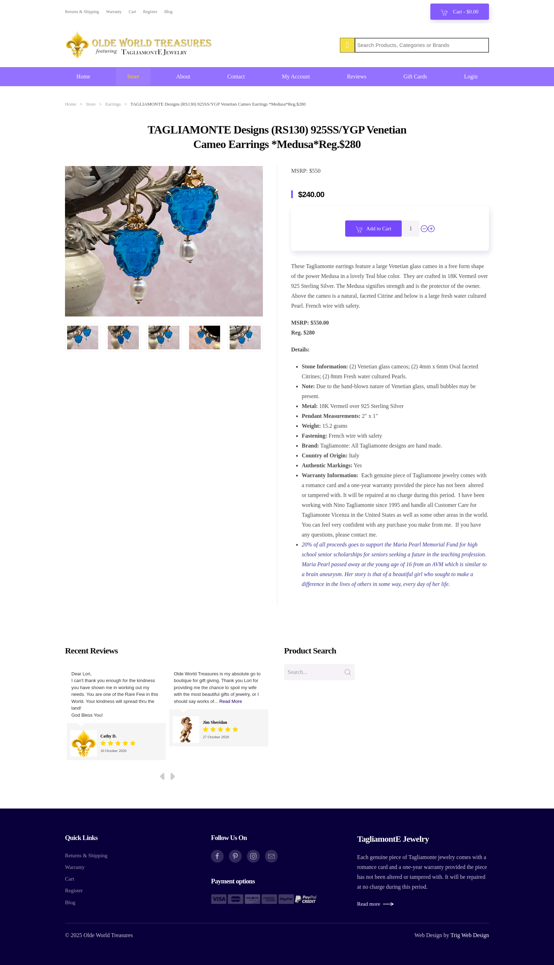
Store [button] (133, 76)
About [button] (183, 76)
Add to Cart (373, 229)
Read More (230, 701)
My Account (296, 76)
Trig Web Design (469, 935)
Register (150, 11)
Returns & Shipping (82, 11)
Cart (132, 11)
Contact (236, 76)
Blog (168, 11)
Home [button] (83, 76)
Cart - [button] (459, 12)
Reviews (356, 76)
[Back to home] (139, 45)
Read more (368, 904)
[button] (82, 337)
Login (470, 76)
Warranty (114, 11)
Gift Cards (415, 76)
